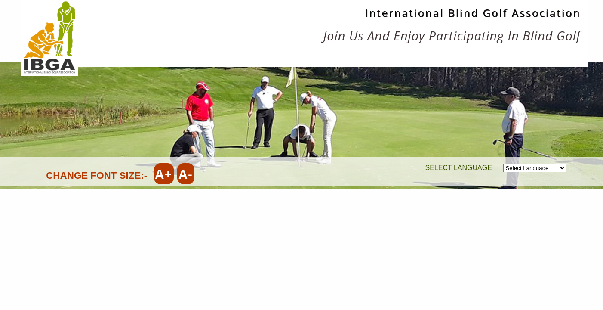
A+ (163, 173)
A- (185, 173)
